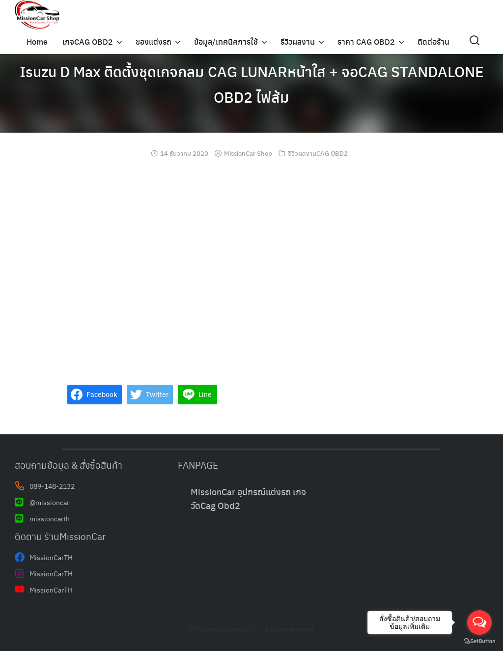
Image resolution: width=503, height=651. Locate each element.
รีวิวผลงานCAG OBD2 (318, 153)
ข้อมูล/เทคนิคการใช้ (226, 41)
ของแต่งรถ (153, 41)
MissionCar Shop (248, 153)
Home (37, 41)
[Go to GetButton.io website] (479, 641)
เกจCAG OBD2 (87, 41)
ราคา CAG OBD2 (366, 41)
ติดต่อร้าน (433, 41)
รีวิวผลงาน (297, 41)
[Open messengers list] (479, 622)
